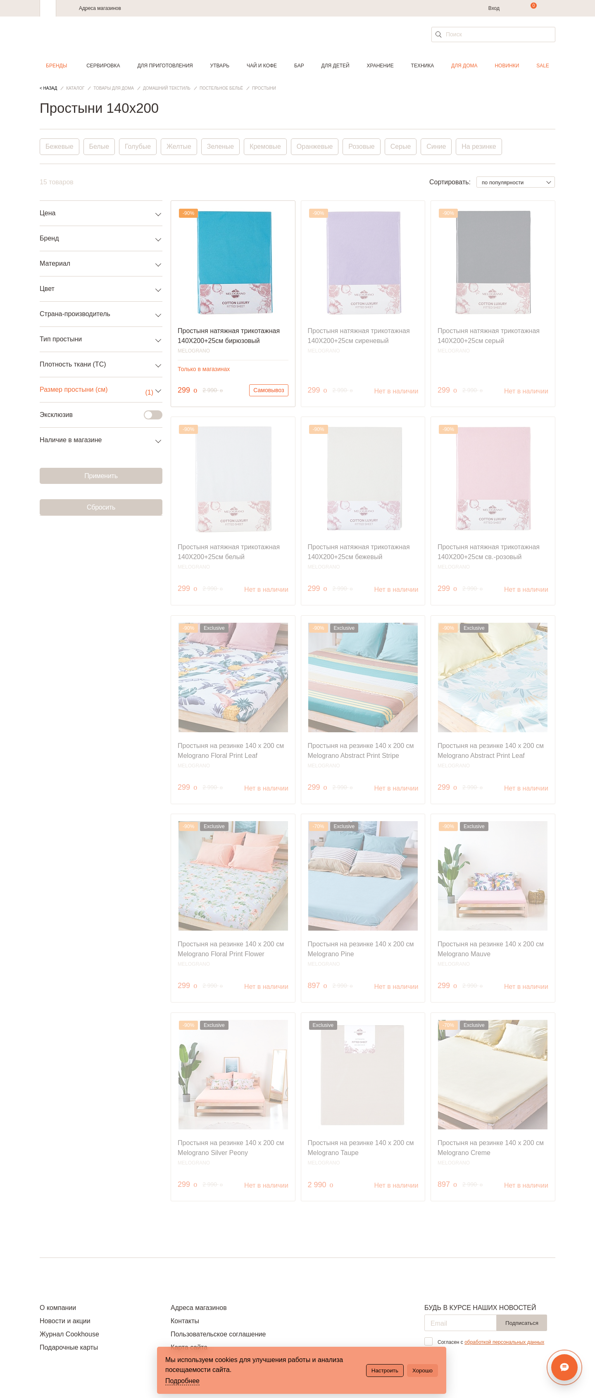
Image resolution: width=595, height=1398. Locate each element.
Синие (437, 146)
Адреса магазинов (100, 8)
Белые (99, 146)
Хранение (380, 66)
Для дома (464, 66)
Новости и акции (65, 1320)
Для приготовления (165, 66)
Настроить (384, 1370)
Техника (422, 66)
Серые (401, 146)
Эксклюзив (96, 414)
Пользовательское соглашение (218, 1334)
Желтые (179, 146)
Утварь (219, 66)
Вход (494, 8)
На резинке (479, 146)
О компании (58, 1307)
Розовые (362, 146)
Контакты (185, 1320)
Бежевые (59, 146)
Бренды (56, 66)
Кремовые (265, 146)
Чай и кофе (262, 66)
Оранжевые (315, 146)
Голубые (138, 146)
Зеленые (221, 146)
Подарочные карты (69, 1347)
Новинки (507, 66)
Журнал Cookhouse (69, 1334)
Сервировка (103, 66)
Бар (299, 66)
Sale (542, 66)
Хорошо (422, 1370)
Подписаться (521, 1323)
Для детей (335, 66)
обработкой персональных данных (504, 1342)
